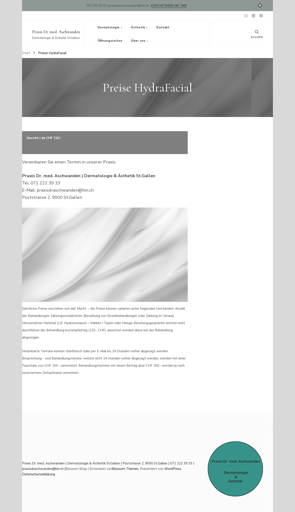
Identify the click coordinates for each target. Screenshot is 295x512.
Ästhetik (138, 27)
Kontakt (163, 27)
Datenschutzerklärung (38, 474)
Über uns (138, 41)
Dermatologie (109, 27)
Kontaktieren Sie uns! (169, 5)
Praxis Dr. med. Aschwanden (56, 31)
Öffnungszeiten (110, 41)
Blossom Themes (125, 469)
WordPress (172, 469)
